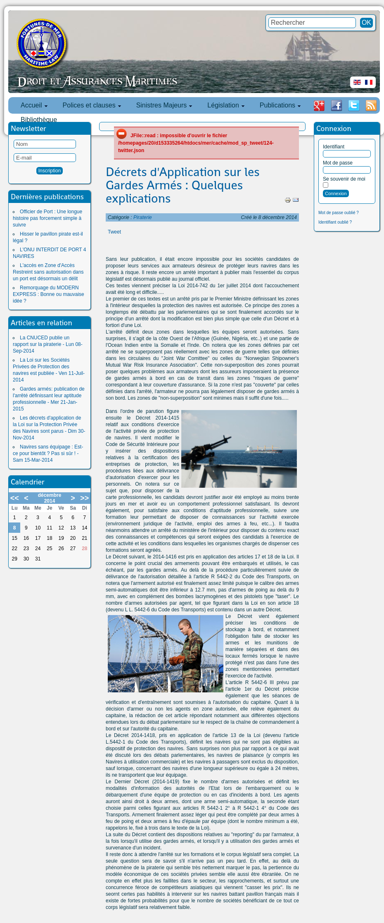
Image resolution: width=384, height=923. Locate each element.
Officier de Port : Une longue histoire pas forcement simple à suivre (47, 218)
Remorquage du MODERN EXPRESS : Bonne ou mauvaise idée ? (48, 294)
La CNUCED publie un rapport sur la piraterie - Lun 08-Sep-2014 (48, 344)
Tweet (114, 232)
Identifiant (333, 147)
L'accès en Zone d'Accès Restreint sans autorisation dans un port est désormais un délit (48, 271)
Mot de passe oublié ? (338, 212)
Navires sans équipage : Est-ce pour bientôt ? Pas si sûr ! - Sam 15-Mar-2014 (48, 453)
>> (84, 498)
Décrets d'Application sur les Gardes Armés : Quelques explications (183, 185)
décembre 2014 (50, 498)
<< (14, 498)
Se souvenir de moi (344, 179)
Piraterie (142, 217)
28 (84, 548)
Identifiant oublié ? (335, 222)
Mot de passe (338, 163)
